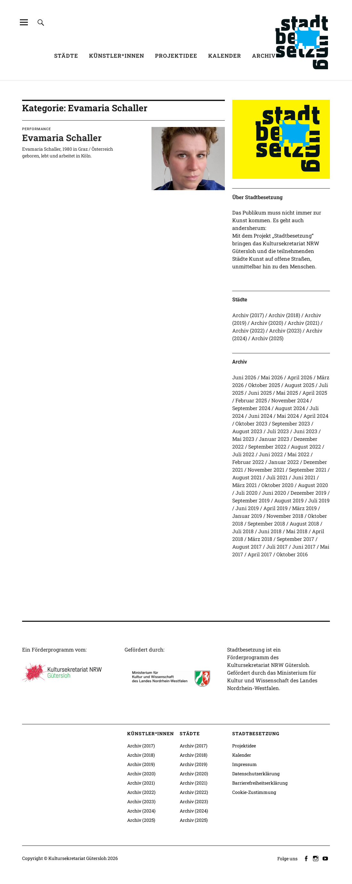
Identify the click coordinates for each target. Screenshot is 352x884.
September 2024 (251, 408)
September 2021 (307, 469)
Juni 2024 (260, 415)
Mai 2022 (298, 454)
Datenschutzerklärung (256, 773)
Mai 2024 (288, 415)
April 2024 (315, 415)
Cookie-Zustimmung (254, 792)
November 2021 (266, 469)
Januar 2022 (283, 462)
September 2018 (266, 523)
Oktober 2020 (277, 485)
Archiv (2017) (248, 315)
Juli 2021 (277, 477)
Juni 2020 (274, 492)
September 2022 (267, 446)
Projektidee (176, 55)
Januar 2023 (274, 438)
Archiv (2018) (284, 315)
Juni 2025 (260, 392)
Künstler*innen (116, 55)
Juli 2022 (243, 454)
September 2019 (251, 500)
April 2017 (260, 554)
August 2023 (247, 431)
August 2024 (290, 408)
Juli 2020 (246, 492)
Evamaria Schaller (62, 138)
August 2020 (313, 485)
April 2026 (299, 377)
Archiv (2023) (285, 330)
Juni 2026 (244, 377)
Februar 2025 (251, 400)
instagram (316, 858)
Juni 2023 (305, 431)
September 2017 (295, 538)
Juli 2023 (278, 431)
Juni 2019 (247, 508)
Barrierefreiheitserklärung (260, 783)
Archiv (264, 55)
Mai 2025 (287, 392)
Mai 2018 (296, 531)
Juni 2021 (303, 477)
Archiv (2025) (267, 338)
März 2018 (260, 538)
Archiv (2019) (141, 764)
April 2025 (314, 392)
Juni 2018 (270, 531)
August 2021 (247, 477)
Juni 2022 (271, 454)
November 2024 (290, 400)
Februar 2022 (248, 462)
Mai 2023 (243, 438)
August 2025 (299, 385)
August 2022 (306, 446)
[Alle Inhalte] (24, 22)
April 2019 (275, 508)
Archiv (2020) (267, 322)
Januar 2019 (247, 515)
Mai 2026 (272, 377)
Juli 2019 (319, 500)
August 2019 (289, 500)
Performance (36, 129)
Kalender (224, 55)
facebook (306, 858)
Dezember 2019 (308, 492)
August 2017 (247, 546)
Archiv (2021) (303, 322)
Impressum (244, 764)
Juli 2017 (277, 546)
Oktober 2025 (264, 385)
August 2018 (304, 523)
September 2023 (291, 423)
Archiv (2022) (248, 330)
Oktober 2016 (292, 554)
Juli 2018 (243, 531)
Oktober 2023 (251, 423)
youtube (326, 858)
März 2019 (304, 508)
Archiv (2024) (141, 811)
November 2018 (284, 515)
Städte (66, 55)
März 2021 (244, 485)
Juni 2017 (303, 546)
